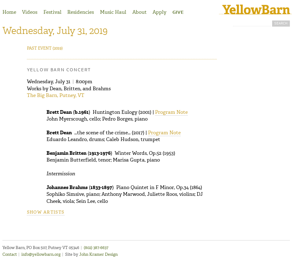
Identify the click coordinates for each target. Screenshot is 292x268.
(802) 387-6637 (96, 247)
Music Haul (113, 12)
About (139, 12)
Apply (159, 12)
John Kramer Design (98, 254)
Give (178, 12)
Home (9, 12)
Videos (29, 12)
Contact (9, 254)
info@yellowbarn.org (41, 254)
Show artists (46, 212)
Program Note (171, 112)
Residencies (80, 12)
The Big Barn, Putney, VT (55, 95)
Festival (52, 12)
